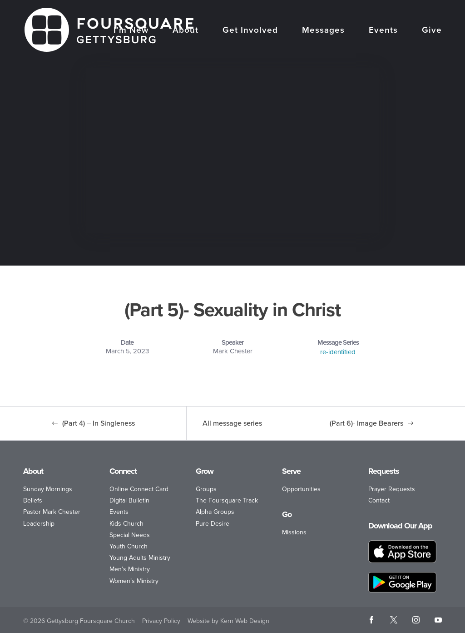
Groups (206, 489)
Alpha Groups (215, 512)
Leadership (38, 523)
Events (383, 30)
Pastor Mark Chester (51, 512)
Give (432, 30)
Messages (323, 30)
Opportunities (301, 489)
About (185, 30)
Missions (294, 532)
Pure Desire (212, 523)
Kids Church (126, 523)
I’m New (131, 30)
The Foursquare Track (227, 500)
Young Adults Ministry (139, 558)
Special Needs (129, 535)
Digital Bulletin (129, 500)
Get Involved (250, 30)
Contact (379, 500)
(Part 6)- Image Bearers (366, 423)
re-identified (338, 352)
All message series (232, 423)
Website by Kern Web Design (228, 621)
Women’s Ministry (133, 581)
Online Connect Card (138, 489)
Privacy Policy (161, 621)
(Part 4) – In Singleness (98, 423)
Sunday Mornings (47, 489)
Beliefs (32, 500)
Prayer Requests (391, 489)
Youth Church (128, 546)
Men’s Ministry (129, 569)
